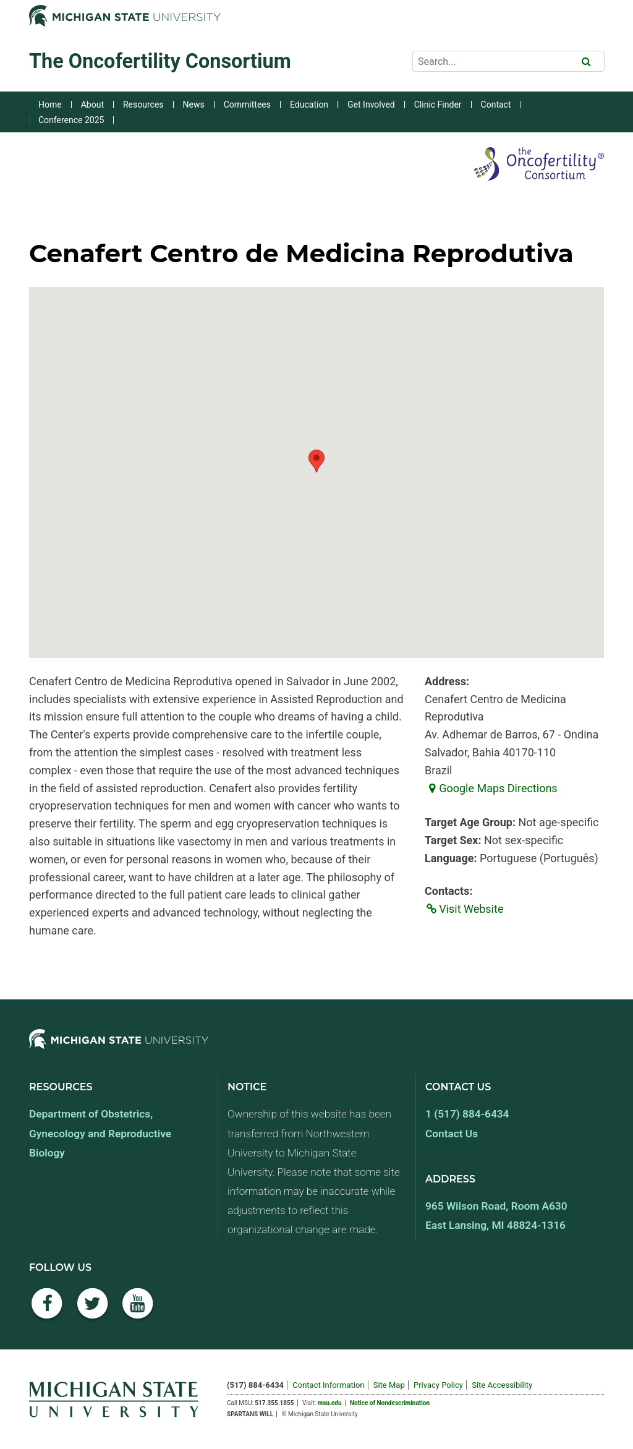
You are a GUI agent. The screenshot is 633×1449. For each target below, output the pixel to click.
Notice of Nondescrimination (390, 1403)
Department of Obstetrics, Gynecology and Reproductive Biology (100, 1133)
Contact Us (451, 1133)
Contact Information (328, 1385)
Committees (247, 104)
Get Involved (371, 104)
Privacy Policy (438, 1385)
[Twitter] (93, 1310)
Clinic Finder (438, 104)
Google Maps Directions (491, 788)
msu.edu (330, 1403)
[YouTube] (138, 1310)
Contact (496, 104)
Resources (143, 104)
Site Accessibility (502, 1385)
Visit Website (464, 908)
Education (309, 104)
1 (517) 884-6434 (467, 1114)
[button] (316, 461)
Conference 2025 (71, 120)
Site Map (389, 1385)
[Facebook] (47, 1310)
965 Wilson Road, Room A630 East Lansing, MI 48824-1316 (496, 1215)
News (194, 104)
